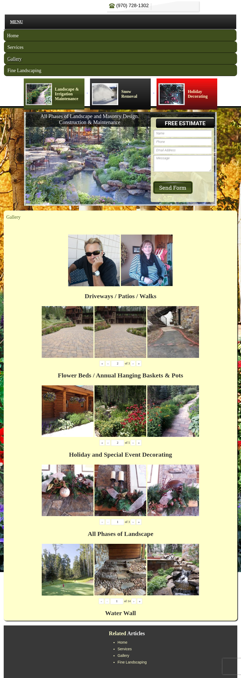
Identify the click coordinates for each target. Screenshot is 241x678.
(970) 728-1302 (129, 5)
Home (13, 35)
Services (15, 47)
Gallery (14, 59)
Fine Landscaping (24, 70)
